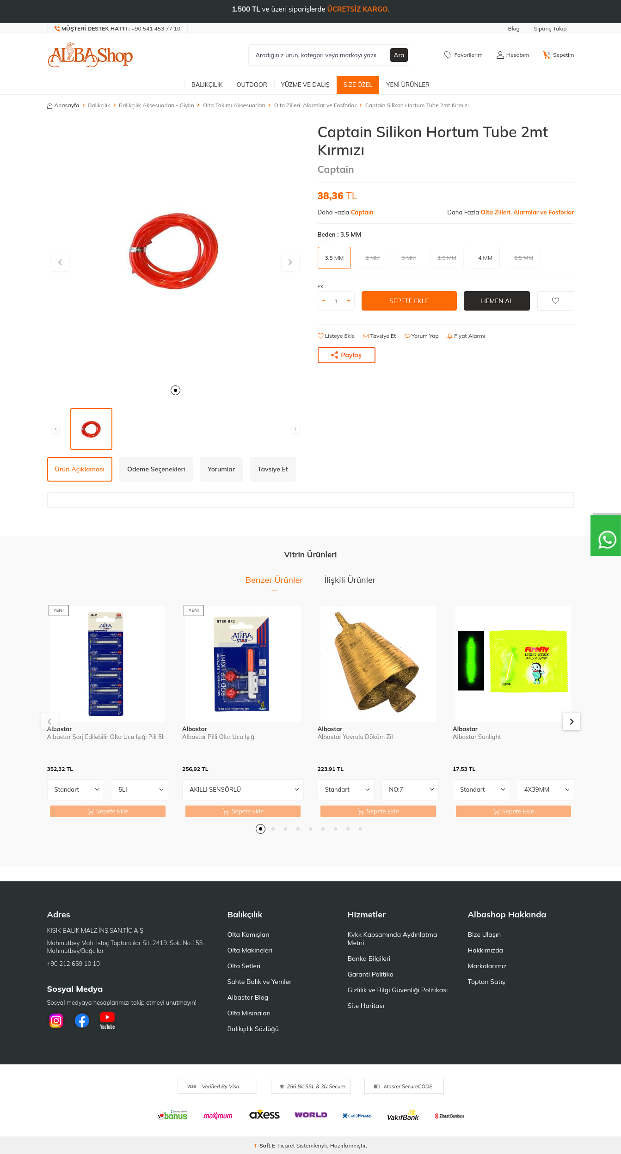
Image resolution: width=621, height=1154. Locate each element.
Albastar (59, 729)
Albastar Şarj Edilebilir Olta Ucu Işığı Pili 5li (106, 736)
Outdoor (252, 84)
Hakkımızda (485, 950)
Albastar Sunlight (477, 736)
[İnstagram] (56, 1020)
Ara (399, 55)
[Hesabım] (513, 55)
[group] (175, 251)
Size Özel (358, 84)
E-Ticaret (283, 1145)
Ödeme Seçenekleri (156, 469)
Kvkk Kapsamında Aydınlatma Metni (392, 938)
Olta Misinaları (249, 1013)
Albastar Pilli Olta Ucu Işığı (219, 736)
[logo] (90, 55)
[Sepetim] (558, 55)
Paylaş (346, 355)
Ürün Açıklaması (80, 469)
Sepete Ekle (409, 301)
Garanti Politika (371, 974)
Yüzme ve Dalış (305, 84)
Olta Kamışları (248, 934)
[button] (175, 390)
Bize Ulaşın (484, 934)
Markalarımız (487, 966)
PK (321, 286)
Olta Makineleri (249, 950)
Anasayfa (63, 105)
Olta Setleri (244, 966)
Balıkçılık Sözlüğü (253, 1029)
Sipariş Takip (550, 28)
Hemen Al (496, 301)
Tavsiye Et (379, 335)
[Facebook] (82, 1020)
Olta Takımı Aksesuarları (234, 105)
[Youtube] (107, 1020)
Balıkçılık (207, 84)
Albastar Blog (248, 997)
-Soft (263, 1145)
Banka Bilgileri (369, 958)
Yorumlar (221, 469)
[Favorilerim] (463, 55)
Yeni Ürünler (408, 84)
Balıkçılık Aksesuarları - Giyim (156, 105)
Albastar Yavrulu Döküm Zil (355, 736)
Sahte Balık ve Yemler (259, 981)
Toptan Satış (486, 981)
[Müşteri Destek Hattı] (118, 28)
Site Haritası (366, 1005)
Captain (336, 169)
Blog (514, 28)
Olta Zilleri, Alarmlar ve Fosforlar (315, 105)
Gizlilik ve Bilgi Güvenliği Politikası (398, 990)
